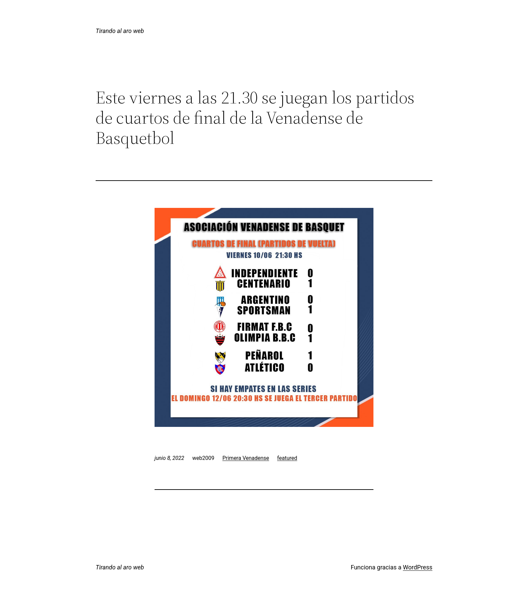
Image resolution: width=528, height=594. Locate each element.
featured (287, 458)
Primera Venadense (245, 458)
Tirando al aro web (120, 30)
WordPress (417, 567)
